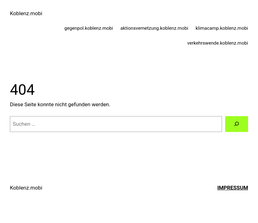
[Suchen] (236, 124)
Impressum (232, 188)
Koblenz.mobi (26, 13)
